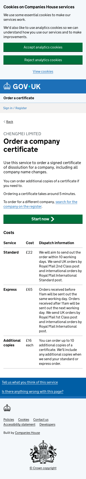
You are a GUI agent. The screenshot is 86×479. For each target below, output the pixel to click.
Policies (8, 419)
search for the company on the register (40, 204)
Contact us (40, 419)
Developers (47, 424)
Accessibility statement (19, 424)
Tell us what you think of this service (30, 382)
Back (9, 121)
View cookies (43, 71)
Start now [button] (43, 219)
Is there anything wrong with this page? (32, 391)
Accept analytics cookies (43, 47)
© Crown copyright (43, 468)
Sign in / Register (15, 108)
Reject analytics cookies (43, 60)
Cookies (23, 419)
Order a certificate (18, 98)
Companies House (27, 433)
